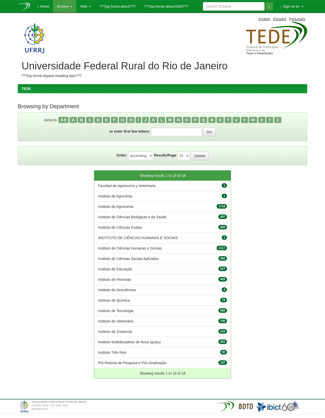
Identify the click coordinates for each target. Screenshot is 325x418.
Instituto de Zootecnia (115, 332)
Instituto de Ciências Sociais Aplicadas (128, 259)
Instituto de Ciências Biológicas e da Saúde (132, 217)
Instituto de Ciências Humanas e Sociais (130, 248)
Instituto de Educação (115, 269)
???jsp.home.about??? (117, 6)
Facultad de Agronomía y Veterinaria (126, 186)
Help (85, 6)
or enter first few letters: (129, 131)
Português (297, 19)
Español (279, 19)
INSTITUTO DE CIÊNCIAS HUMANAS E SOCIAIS (138, 238)
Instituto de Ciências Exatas (120, 227)
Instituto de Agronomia (115, 207)
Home (43, 6)
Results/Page (165, 155)
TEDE (26, 89)
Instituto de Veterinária (115, 321)
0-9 (63, 120)
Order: (121, 155)
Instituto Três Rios (112, 352)
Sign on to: (292, 6)
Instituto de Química (114, 300)
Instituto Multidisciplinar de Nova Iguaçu (129, 342)
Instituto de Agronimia (115, 196)
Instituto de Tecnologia (115, 311)
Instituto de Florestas (114, 279)
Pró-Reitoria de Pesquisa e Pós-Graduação (132, 363)
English (264, 19)
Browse (64, 6)
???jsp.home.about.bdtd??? (165, 6)
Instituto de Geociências (117, 290)
